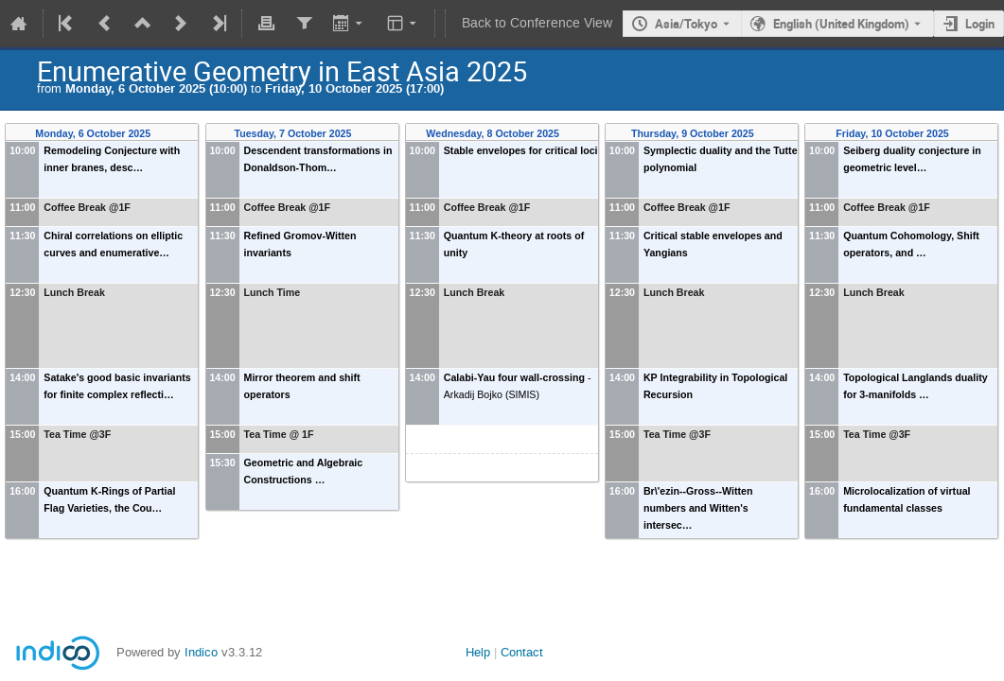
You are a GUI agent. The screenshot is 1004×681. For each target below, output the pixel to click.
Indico (201, 652)
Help (478, 652)
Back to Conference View (537, 23)
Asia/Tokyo (686, 23)
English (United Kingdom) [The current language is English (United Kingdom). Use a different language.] (841, 23)
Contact (522, 652)
